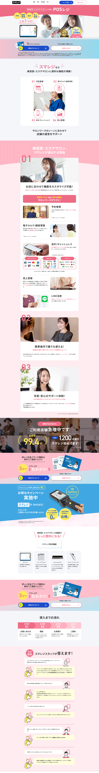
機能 (34, 2)
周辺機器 (43, 2)
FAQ (48, 2)
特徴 (38, 2)
